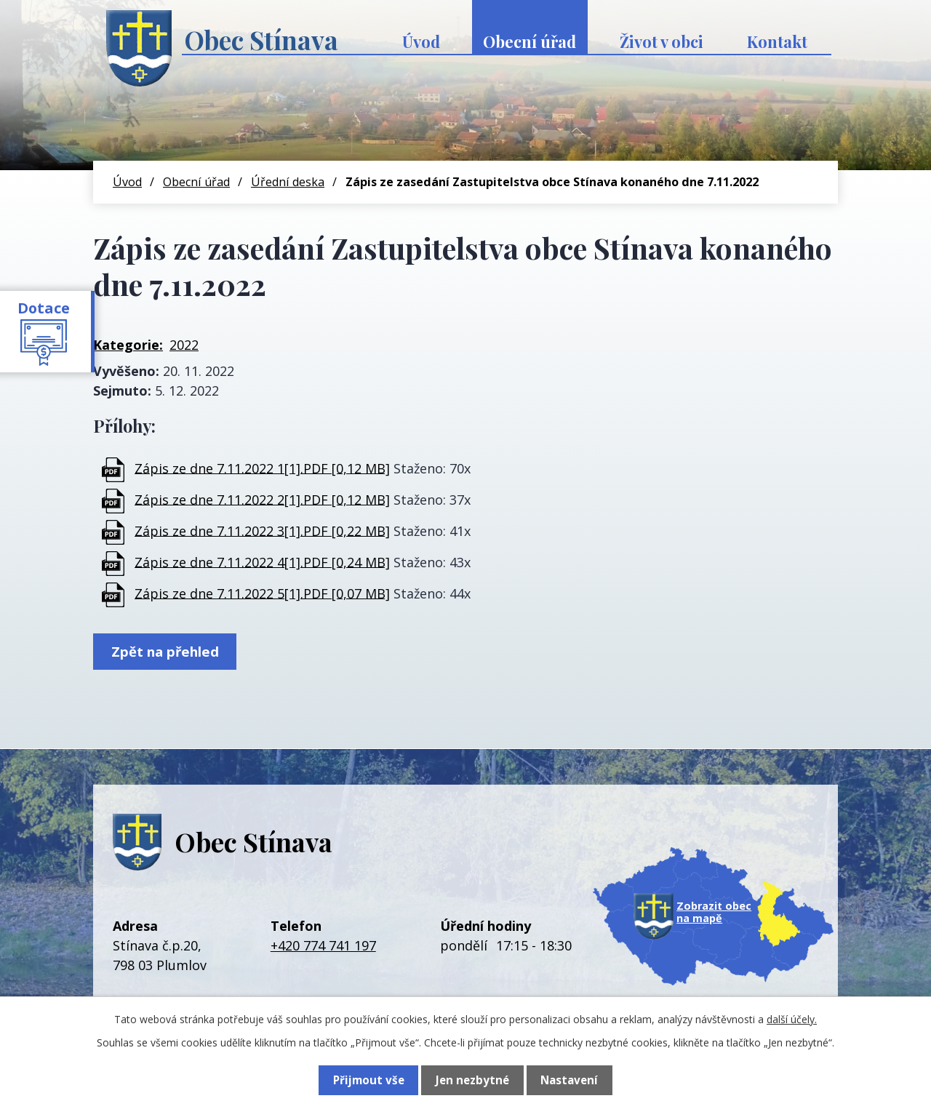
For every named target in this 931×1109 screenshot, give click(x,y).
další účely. (792, 1019)
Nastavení (569, 1080)
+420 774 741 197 (323, 947)
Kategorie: (128, 344)
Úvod (421, 41)
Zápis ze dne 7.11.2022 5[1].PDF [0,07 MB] (262, 592)
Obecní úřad (529, 41)
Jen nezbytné (471, 1080)
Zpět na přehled (168, 652)
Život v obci (661, 41)
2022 (184, 344)
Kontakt (777, 41)
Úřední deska (287, 182)
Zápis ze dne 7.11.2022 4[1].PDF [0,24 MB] (262, 561)
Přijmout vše (367, 1080)
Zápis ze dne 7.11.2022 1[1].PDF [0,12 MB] (262, 467)
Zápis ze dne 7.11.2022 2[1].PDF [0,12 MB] (262, 499)
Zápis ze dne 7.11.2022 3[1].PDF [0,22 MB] (262, 530)
